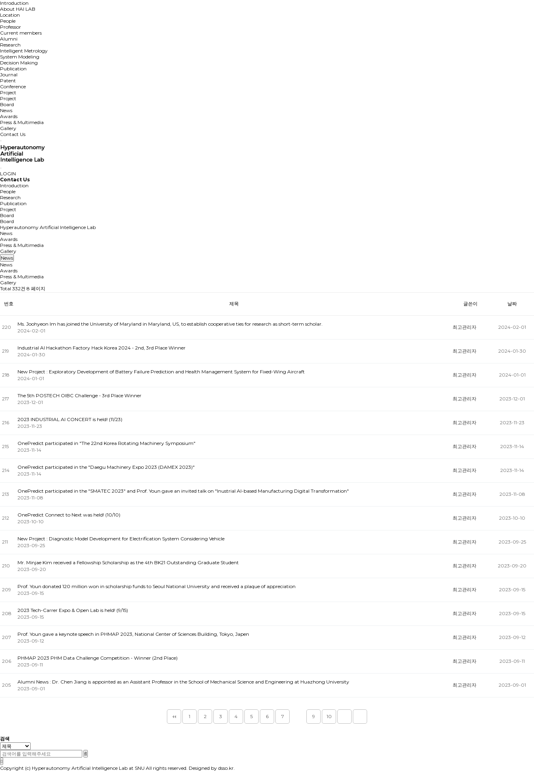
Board (7, 104)
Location (10, 15)
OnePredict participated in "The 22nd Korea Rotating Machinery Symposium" (106, 443)
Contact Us (12, 134)
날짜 (512, 304)
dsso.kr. (226, 768)
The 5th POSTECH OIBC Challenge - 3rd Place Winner (79, 395)
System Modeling (19, 57)
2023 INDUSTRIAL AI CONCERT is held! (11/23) (69, 419)
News (6, 110)
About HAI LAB (17, 9)
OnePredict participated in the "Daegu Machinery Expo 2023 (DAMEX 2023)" (106, 467)
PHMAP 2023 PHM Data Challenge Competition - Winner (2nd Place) (97, 658)
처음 (174, 716)
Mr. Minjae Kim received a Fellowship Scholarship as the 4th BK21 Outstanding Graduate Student (128, 562)
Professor (10, 27)
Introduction (14, 3)
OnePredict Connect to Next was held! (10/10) (68, 515)
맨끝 (360, 716)
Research (10, 45)
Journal (8, 75)
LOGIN (8, 174)
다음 (344, 716)
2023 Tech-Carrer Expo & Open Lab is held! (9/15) (72, 610)
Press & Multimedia (22, 122)
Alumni (8, 39)
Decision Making (19, 63)
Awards (8, 116)
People (7, 21)
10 (329, 716)
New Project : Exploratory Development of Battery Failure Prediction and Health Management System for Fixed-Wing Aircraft (161, 372)
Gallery (8, 128)
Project (8, 92)
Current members (21, 33)
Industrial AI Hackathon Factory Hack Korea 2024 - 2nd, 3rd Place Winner (101, 348)
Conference (13, 86)
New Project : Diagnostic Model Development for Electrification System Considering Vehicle (120, 539)
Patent (8, 81)
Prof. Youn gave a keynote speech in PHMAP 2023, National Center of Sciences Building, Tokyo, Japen (133, 634)
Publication (13, 69)
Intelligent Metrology (24, 51)
